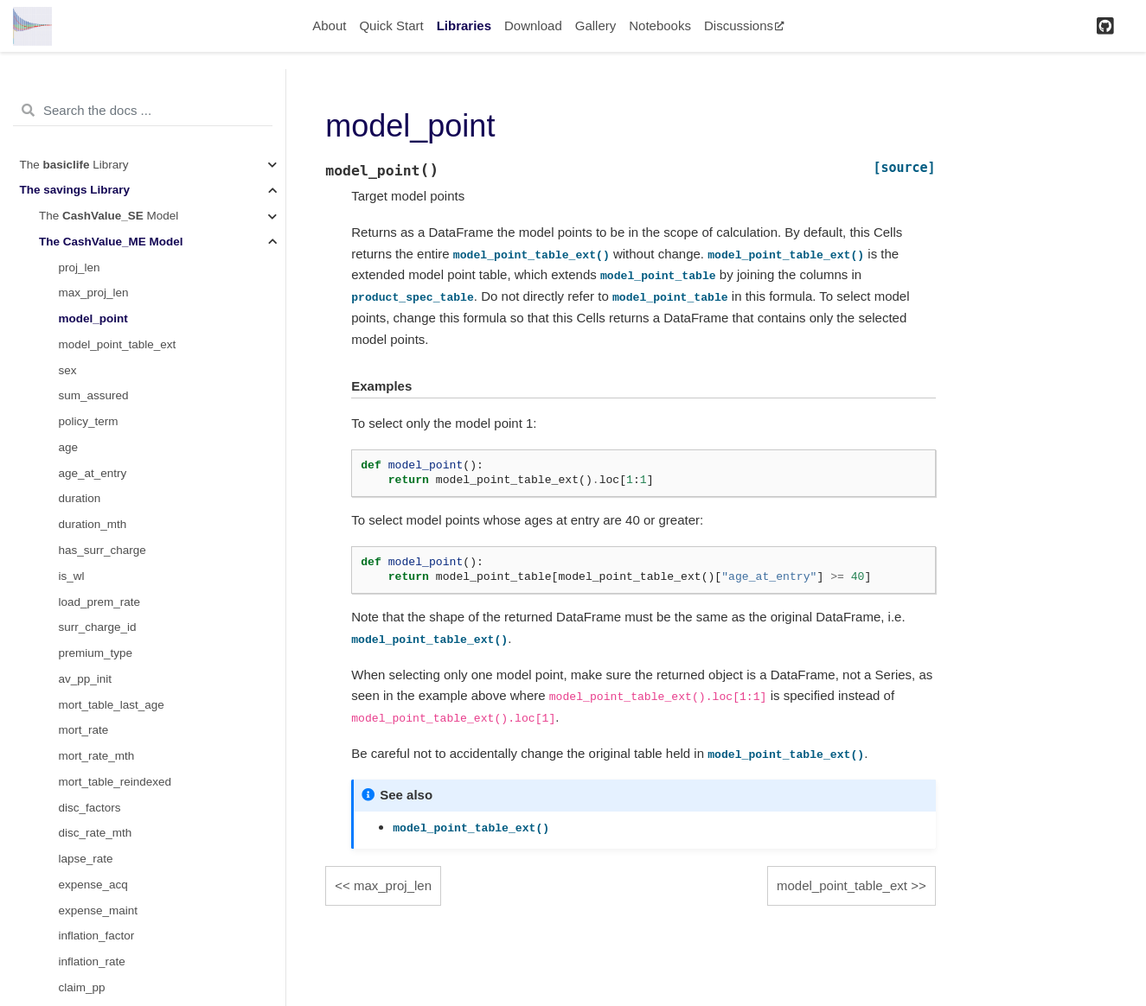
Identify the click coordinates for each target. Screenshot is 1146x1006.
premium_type (96, 652)
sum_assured (94, 395)
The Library (74, 164)
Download (533, 25)
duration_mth (93, 524)
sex (68, 370)
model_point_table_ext (117, 344)
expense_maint (98, 910)
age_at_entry (93, 473)
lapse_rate (86, 858)
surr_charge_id (98, 627)
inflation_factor (97, 935)
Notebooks (660, 25)
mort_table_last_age (111, 704)
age (69, 447)
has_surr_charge (102, 550)
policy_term (88, 421)
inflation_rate (92, 961)
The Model (108, 215)
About (329, 25)
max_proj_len (94, 292)
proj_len (79, 267)
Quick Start (391, 25)
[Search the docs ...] (142, 110)
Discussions (744, 25)
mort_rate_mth (97, 755)
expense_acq (93, 884)
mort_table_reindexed (115, 781)
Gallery (596, 25)
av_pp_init (85, 678)
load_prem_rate (100, 601)
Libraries (464, 25)
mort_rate (84, 729)
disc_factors (90, 807)
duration (80, 498)
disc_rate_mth (95, 832)
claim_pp (82, 987)
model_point (93, 318)
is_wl (72, 576)
